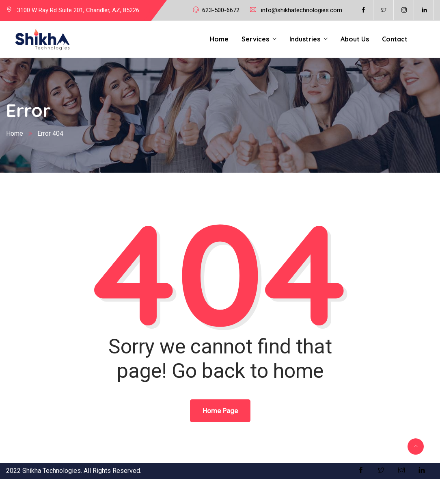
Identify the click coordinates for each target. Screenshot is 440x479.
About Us (355, 39)
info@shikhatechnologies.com (301, 10)
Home (219, 39)
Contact (395, 39)
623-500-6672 (220, 10)
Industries (304, 39)
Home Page (220, 411)
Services (255, 39)
